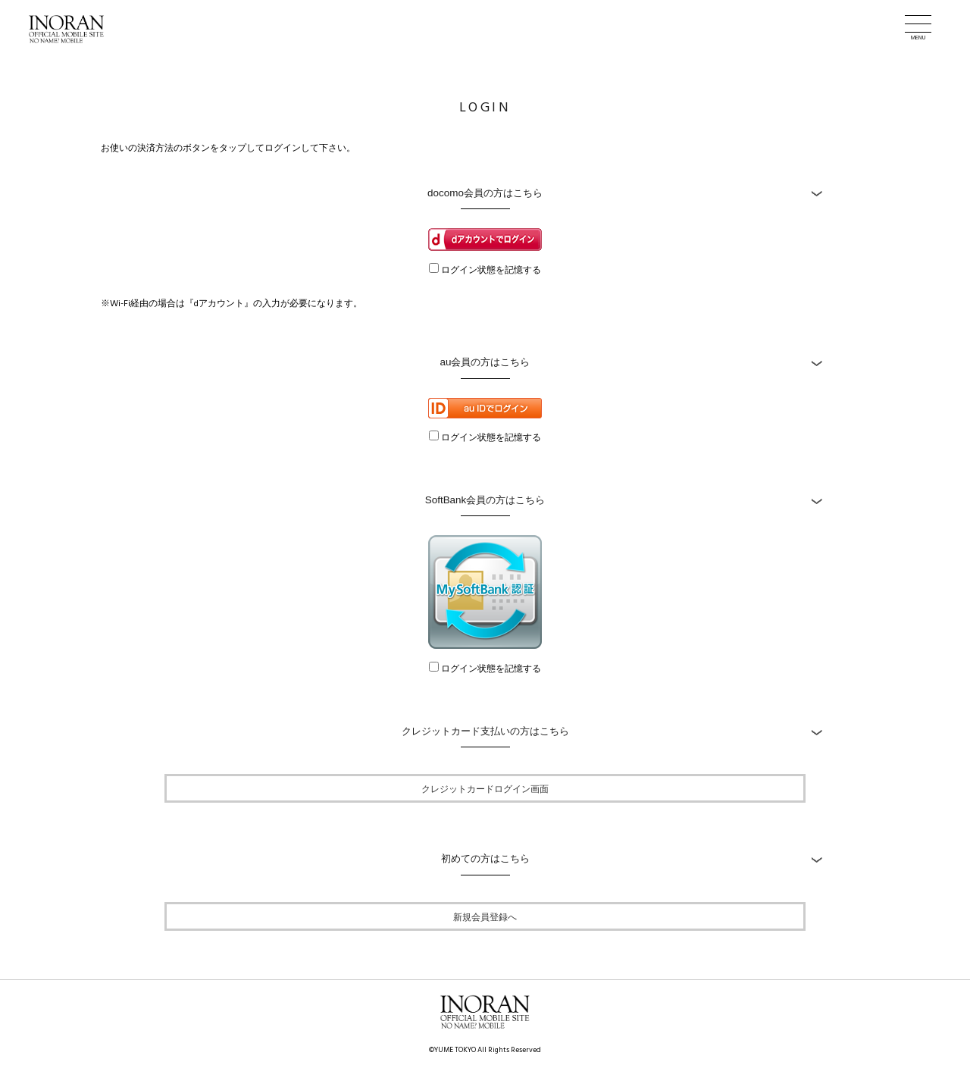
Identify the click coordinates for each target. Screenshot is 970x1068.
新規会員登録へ (485, 916)
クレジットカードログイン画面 (485, 788)
